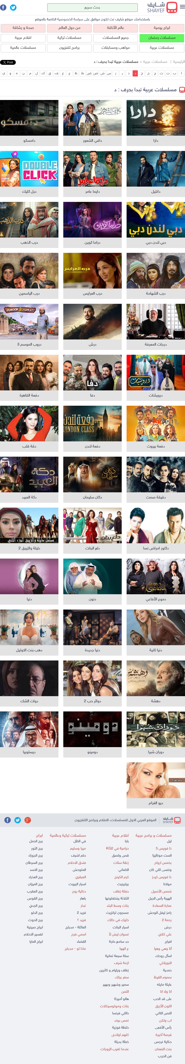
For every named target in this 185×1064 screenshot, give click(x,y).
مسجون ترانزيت (117, 913)
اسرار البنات (121, 927)
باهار (83, 899)
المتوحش (79, 870)
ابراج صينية (35, 927)
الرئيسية (179, 62)
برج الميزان (35, 884)
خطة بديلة (121, 1042)
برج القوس (35, 899)
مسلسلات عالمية (23, 48)
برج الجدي (36, 906)
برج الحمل (36, 841)
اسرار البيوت (77, 884)
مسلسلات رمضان (162, 38)
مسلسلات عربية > (153, 62)
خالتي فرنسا (120, 1013)
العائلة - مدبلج (75, 927)
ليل (169, 841)
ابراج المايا (36, 942)
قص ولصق (120, 856)
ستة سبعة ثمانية (117, 956)
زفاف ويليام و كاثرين (114, 970)
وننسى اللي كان (160, 870)
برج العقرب (35, 892)
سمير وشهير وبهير (116, 985)
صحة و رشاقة (23, 28)
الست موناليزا (162, 856)
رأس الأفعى (163, 1028)
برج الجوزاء (35, 856)
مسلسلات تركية (69, 38)
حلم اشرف (78, 856)
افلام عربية (23, 38)
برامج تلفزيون (69, 48)
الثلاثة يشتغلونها (117, 899)
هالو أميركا (121, 999)
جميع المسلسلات (116, 38)
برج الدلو (37, 913)
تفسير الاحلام (33, 934)
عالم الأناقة (115, 28)
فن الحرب (165, 1056)
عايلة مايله (164, 985)
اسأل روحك (163, 956)
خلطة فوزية (120, 1028)
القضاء (81, 942)
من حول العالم (69, 28)
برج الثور (37, 849)
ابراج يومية (162, 28)
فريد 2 (81, 913)
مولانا (167, 884)
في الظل (80, 841)
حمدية (167, 970)
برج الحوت (35, 920)
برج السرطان (34, 863)
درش (168, 927)
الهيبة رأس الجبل (160, 899)
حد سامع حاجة (119, 942)
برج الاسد (36, 870)
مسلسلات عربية (162, 48)
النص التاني (163, 1013)
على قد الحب (162, 999)
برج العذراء (36, 877)
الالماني (123, 870)
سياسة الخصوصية (70, 19)
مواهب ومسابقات (116, 48)
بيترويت (123, 884)
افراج (168, 942)
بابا (127, 841)
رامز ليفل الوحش (160, 913)
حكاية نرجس (163, 1042)
